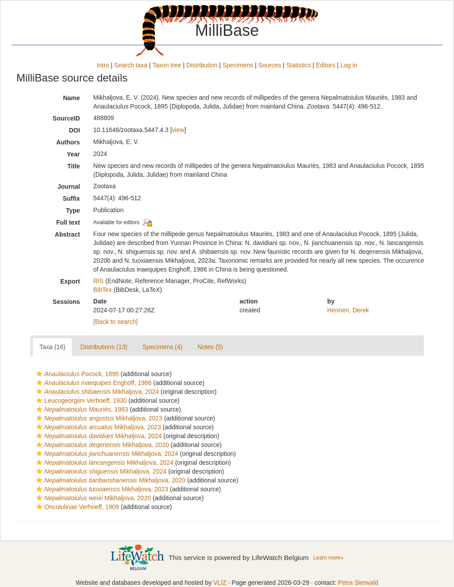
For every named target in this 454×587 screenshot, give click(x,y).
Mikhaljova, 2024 (96, 391)
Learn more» (328, 558)
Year (73, 154)
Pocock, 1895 (76, 373)
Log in (348, 65)
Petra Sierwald (358, 582)
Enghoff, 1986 (93, 382)
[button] (39, 374)
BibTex (102, 289)
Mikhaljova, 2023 (98, 418)
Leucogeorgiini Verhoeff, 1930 (80, 400)
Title (73, 166)
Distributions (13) (103, 346)
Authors (68, 142)
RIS (98, 280)
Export (70, 281)
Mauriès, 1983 (81, 409)
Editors (326, 65)
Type (73, 210)
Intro (103, 65)
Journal (69, 186)
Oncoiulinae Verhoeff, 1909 (76, 506)
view (178, 129)
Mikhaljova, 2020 (101, 444)
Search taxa (131, 65)
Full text (68, 222)
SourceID (66, 118)
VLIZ (220, 582)
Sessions (66, 301)
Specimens (238, 65)
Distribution (201, 65)
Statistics (298, 65)
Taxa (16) (52, 346)
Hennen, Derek (348, 310)
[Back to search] (115, 321)
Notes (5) (210, 346)
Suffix (71, 198)
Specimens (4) (162, 346)
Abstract (67, 234)
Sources (269, 65)
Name (71, 97)
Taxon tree (167, 65)
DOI (74, 130)
